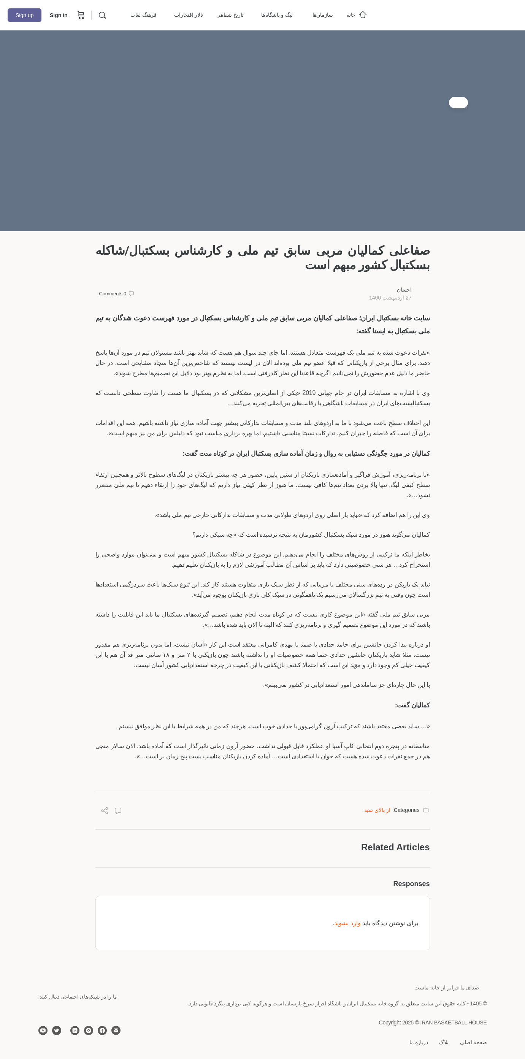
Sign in (59, 15)
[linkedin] (74, 1030)
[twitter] (56, 1030)
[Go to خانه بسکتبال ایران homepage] (460, 14)
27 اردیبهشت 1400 (390, 298)
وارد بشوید (347, 923)
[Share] (104, 812)
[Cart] (80, 15)
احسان (404, 290)
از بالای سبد (377, 810)
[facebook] (102, 1030)
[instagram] (88, 1030)
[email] (116, 1030)
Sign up (24, 15)
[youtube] (43, 1030)
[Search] (102, 15)
